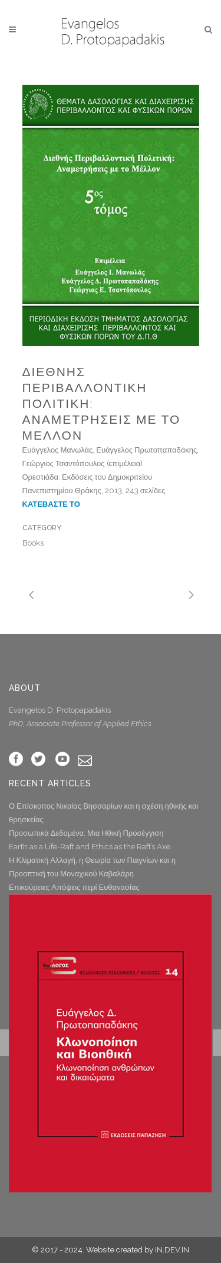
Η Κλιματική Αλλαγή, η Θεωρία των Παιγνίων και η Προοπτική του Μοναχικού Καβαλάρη (92, 867)
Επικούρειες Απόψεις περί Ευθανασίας (74, 887)
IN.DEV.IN (172, 1249)
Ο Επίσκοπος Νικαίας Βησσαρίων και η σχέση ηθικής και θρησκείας (104, 813)
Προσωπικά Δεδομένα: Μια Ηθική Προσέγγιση (86, 833)
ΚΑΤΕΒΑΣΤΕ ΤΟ (51, 504)
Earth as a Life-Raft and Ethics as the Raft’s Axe (89, 846)
